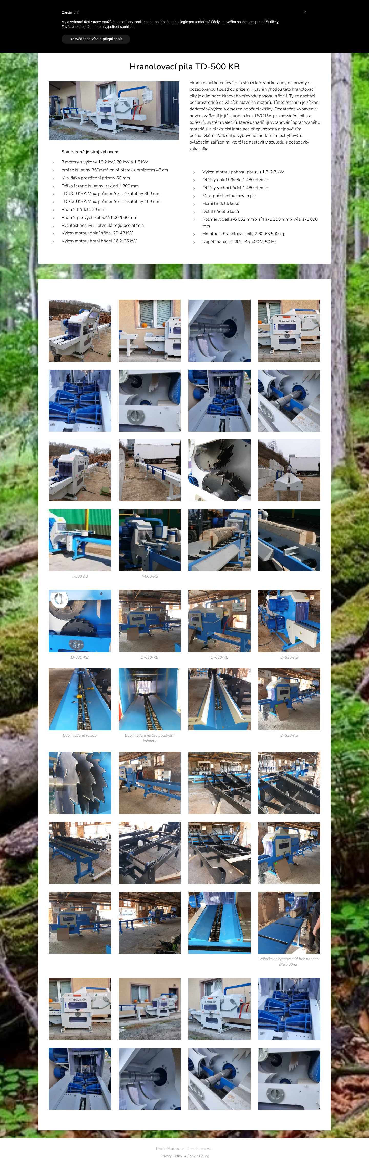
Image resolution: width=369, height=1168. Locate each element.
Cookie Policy (198, 1156)
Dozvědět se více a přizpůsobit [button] (96, 39)
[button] (305, 12)
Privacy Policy (171, 1156)
